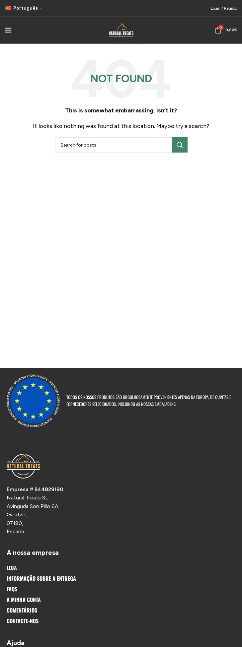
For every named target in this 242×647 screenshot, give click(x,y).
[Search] (121, 145)
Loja (12, 568)
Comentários (22, 610)
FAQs (12, 589)
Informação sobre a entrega (41, 578)
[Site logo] (121, 30)
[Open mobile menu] (8, 30)
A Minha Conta (24, 600)
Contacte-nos (23, 621)
